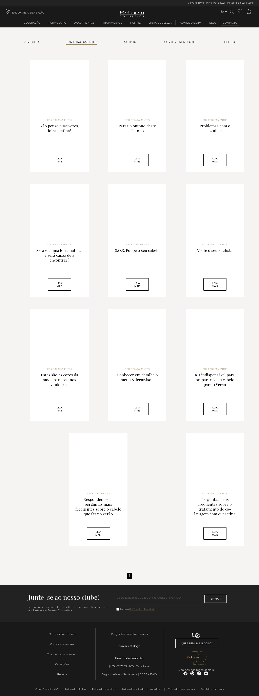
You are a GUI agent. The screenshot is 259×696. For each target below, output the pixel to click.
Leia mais (59, 160)
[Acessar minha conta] (249, 11)
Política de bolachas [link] (75, 689)
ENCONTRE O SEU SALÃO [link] (28, 12)
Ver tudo (31, 42)
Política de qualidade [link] (133, 689)
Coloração (32, 22)
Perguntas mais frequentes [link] (129, 634)
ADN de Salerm (190, 22)
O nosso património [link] (62, 634)
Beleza (229, 42)
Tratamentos (112, 22)
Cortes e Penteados (180, 42)
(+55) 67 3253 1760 (121, 666)
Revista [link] (62, 674)
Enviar (216, 598)
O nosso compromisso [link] (62, 654)
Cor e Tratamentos (81, 42)
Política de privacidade (142, 609)
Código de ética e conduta (181, 689)
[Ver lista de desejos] (240, 11)
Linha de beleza (160, 22)
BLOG (213, 22)
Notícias (131, 42)
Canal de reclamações (212, 689)
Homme (135, 22)
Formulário (57, 22)
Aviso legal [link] (155, 689)
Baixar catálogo (129, 646)
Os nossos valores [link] (62, 644)
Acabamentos (84, 22)
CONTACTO (230, 22)
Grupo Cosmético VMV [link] (47, 689)
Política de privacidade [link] (104, 689)
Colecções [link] (62, 664)
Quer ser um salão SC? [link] (197, 643)
